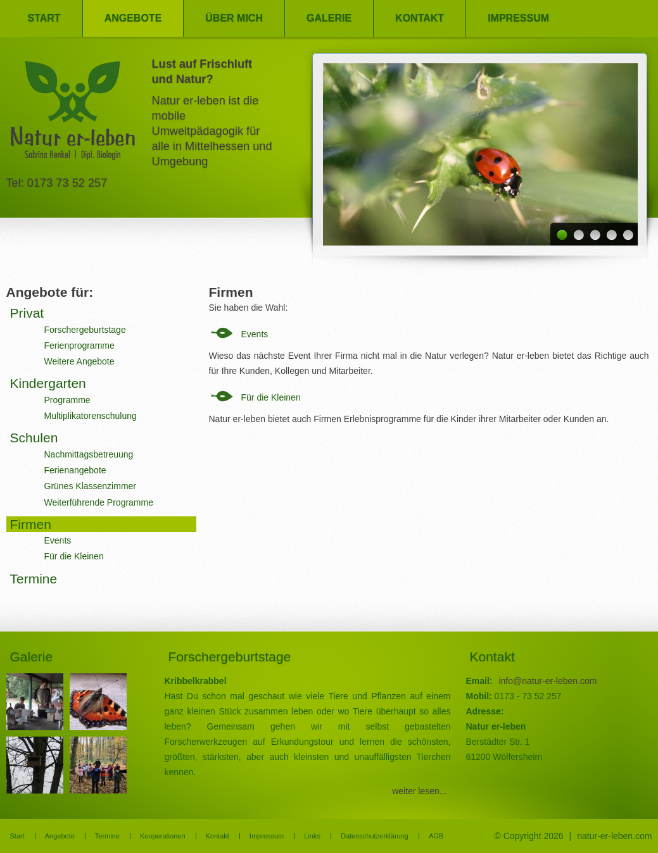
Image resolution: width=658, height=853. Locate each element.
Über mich (234, 18)
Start (44, 18)
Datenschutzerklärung (374, 836)
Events (255, 334)
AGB (436, 836)
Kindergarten (48, 383)
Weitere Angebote (79, 361)
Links (312, 836)
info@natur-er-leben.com (547, 681)
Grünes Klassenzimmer (90, 486)
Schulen (34, 437)
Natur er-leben (72, 114)
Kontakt (419, 18)
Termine (34, 578)
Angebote (133, 18)
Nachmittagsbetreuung (89, 454)
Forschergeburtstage (85, 330)
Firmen (30, 524)
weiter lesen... (419, 791)
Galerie (329, 18)
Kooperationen (163, 836)
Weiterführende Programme (98, 502)
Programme (67, 400)
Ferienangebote (75, 470)
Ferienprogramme (79, 345)
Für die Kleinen (271, 397)
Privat (27, 313)
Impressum (518, 18)
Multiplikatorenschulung (90, 416)
